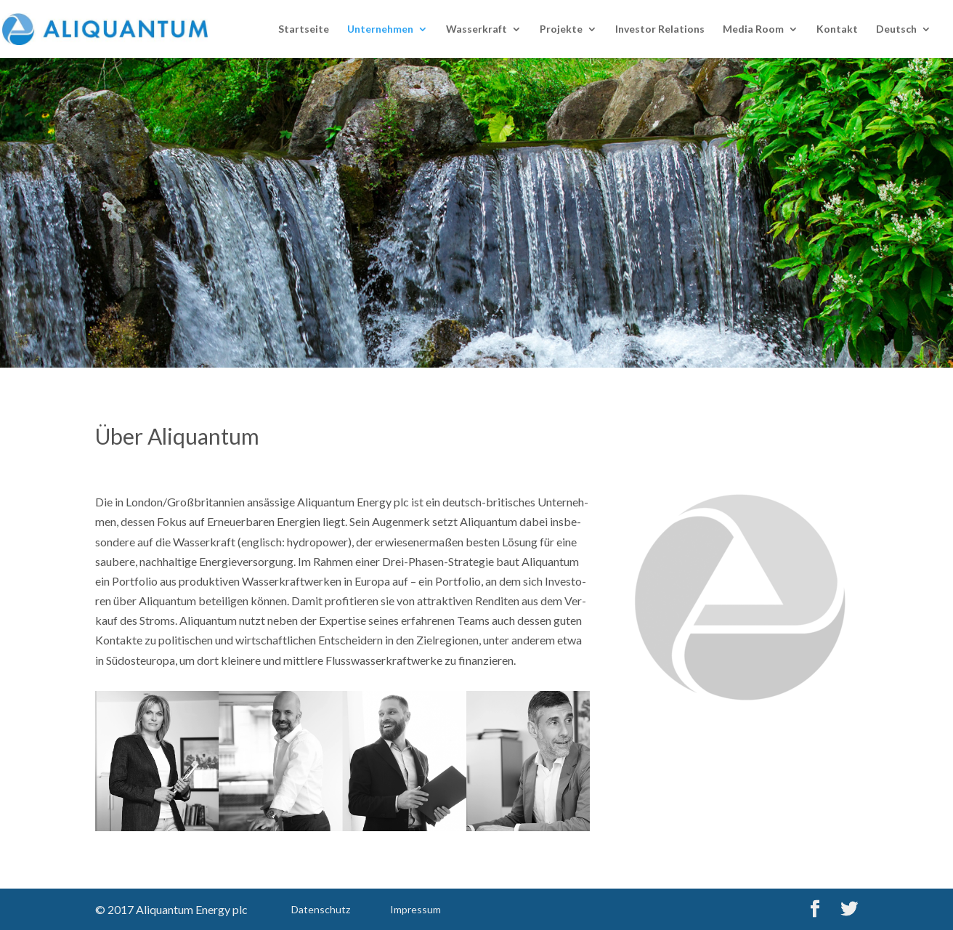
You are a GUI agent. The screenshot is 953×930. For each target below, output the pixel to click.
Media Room (753, 29)
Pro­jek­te (561, 29)
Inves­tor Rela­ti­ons (660, 29)
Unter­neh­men (380, 29)
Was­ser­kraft (476, 29)
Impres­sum (415, 909)
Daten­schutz (320, 909)
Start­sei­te (303, 29)
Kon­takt (837, 29)
